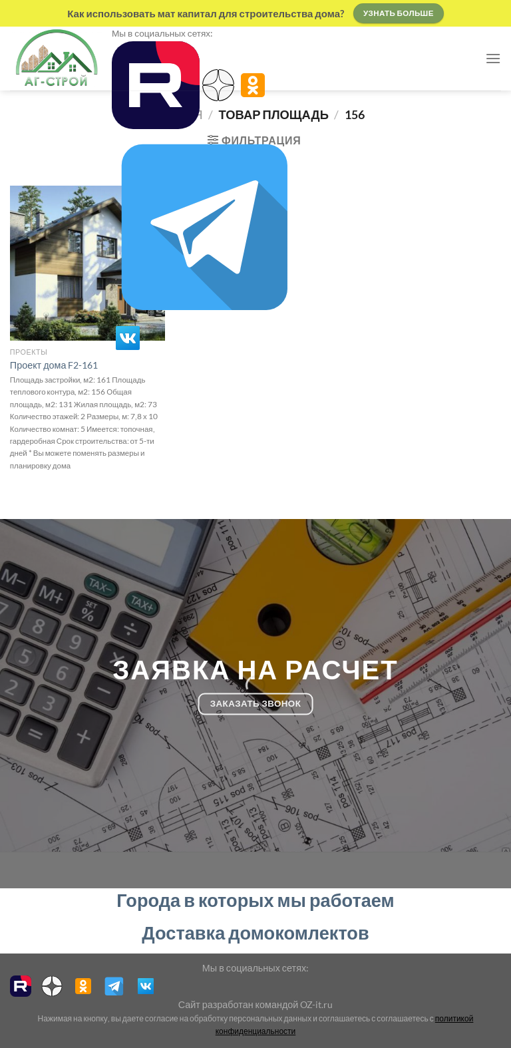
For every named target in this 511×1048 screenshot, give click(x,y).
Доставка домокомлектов (255, 933)
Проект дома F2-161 (54, 365)
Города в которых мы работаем (255, 900)
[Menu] (493, 58)
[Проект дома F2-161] (87, 263)
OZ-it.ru (316, 1004)
